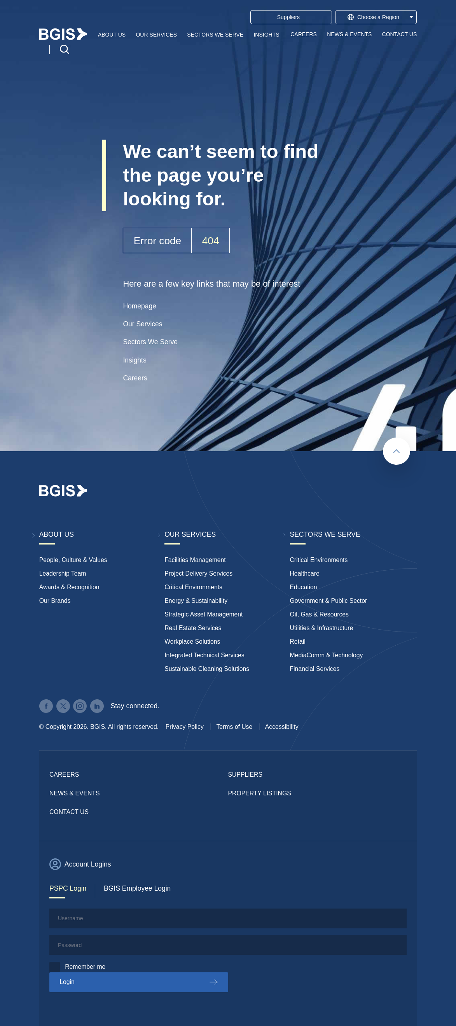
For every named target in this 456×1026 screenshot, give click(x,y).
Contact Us (399, 34)
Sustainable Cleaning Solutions (206, 668)
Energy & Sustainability (195, 600)
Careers (303, 34)
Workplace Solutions (192, 641)
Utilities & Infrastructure (321, 628)
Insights (266, 34)
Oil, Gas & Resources (319, 614)
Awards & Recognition (69, 587)
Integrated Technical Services (204, 655)
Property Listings (259, 793)
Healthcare (305, 573)
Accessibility (282, 726)
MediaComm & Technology (326, 655)
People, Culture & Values (73, 560)
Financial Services (315, 668)
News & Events (349, 34)
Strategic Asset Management (203, 614)
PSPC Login (67, 888)
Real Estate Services (192, 628)
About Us (112, 34)
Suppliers (245, 774)
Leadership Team (62, 573)
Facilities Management (195, 560)
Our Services (156, 34)
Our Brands (55, 600)
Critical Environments (193, 587)
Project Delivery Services (198, 573)
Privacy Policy (185, 726)
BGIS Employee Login (137, 888)
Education (303, 587)
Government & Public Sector (328, 600)
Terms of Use (234, 726)
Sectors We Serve (215, 34)
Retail (298, 641)
